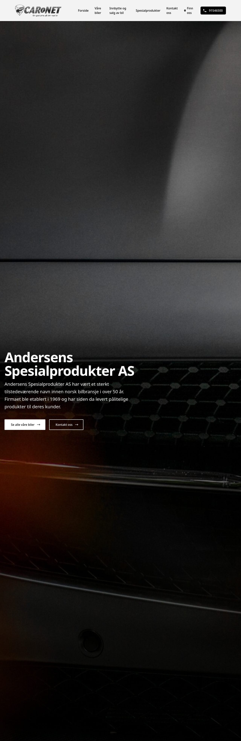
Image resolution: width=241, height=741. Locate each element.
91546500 (213, 10)
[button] (25, 424)
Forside (83, 10)
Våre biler (98, 10)
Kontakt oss (172, 10)
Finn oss (188, 10)
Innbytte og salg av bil (117, 10)
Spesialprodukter (148, 10)
